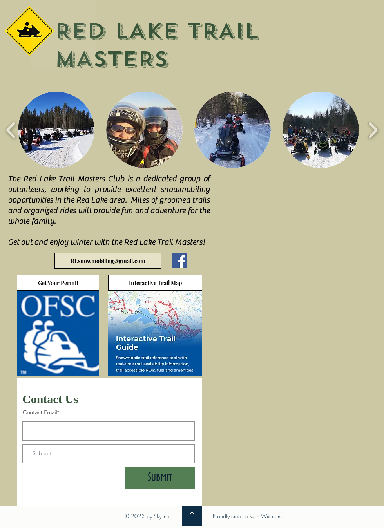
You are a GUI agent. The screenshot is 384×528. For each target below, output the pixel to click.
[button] (56, 130)
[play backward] (11, 130)
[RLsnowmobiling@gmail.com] (107, 261)
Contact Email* (41, 412)
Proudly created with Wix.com (247, 516)
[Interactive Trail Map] (155, 283)
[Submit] (160, 478)
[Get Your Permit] (58, 283)
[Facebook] (179, 260)
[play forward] (373, 130)
